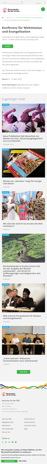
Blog (25, 429)
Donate (7, 46)
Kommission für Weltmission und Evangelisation (29, 17)
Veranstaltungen (7, 429)
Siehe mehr (23, 372)
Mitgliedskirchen (7, 422)
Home (2, 17)
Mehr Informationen (27, 457)
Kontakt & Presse (30, 425)
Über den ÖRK (7, 419)
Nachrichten (6, 425)
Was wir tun (9, 17)
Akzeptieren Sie (9, 461)
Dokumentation (29, 422)
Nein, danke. (23, 461)
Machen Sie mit (29, 419)
